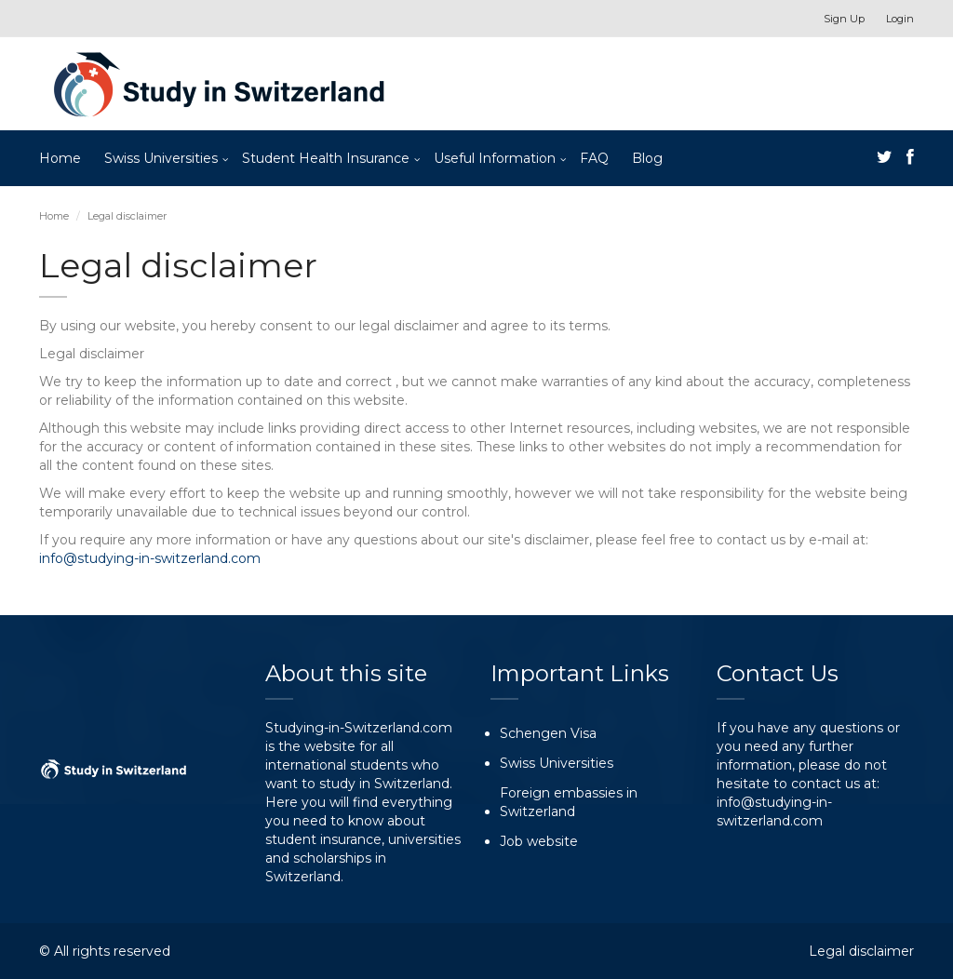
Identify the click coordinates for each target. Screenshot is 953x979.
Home (60, 158)
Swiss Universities (161, 158)
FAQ (594, 158)
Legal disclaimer (861, 951)
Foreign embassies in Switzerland (569, 802)
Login (900, 18)
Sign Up (844, 18)
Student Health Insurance (325, 158)
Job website (539, 841)
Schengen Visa (548, 733)
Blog (647, 158)
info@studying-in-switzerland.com (150, 558)
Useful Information (495, 158)
